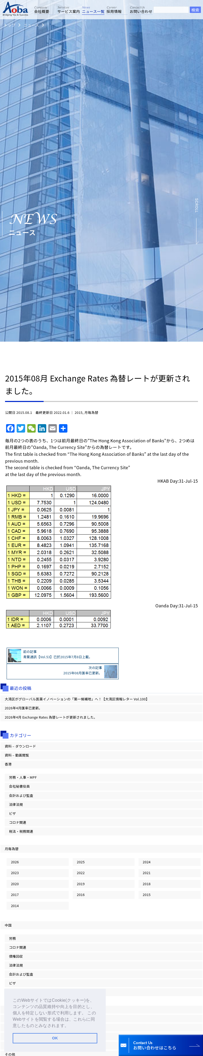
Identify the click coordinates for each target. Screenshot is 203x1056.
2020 (15, 867)
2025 (81, 845)
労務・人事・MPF (23, 761)
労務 (12, 921)
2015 (79, 412)
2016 (81, 878)
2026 (15, 845)
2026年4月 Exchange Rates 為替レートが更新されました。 (51, 700)
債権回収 (16, 939)
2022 (81, 856)
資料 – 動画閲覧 (17, 739)
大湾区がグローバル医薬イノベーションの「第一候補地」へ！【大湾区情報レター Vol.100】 (77, 682)
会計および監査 (21, 779)
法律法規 (16, 788)
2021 (147, 856)
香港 (8, 747)
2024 (147, 845)
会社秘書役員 (19, 770)
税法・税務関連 (21, 814)
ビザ (12, 797)
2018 (147, 867)
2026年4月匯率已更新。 (23, 691)
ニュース (31, 25)
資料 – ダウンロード (20, 729)
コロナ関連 (17, 805)
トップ (9, 25)
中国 (8, 908)
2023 (15, 856)
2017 (15, 878)
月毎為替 (91, 412)
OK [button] (55, 1038)
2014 (15, 889)
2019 (81, 867)
